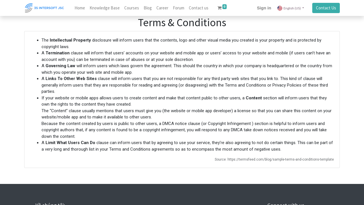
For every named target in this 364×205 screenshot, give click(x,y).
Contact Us (326, 8)
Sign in (264, 7)
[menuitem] (79, 8)
